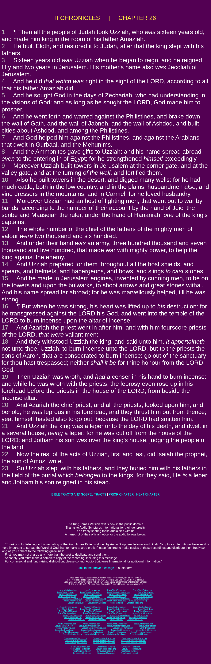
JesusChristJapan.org (143, 594)
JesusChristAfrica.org (68, 594)
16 (5, 306)
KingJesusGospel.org (138, 601)
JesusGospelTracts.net (131, 649)
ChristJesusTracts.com (80, 647)
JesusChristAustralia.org (119, 599)
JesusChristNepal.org (67, 597)
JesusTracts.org (116, 603)
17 (5, 327)
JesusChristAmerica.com (89, 626)
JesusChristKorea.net (118, 611)
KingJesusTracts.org (106, 651)
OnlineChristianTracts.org (104, 640)
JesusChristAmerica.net (90, 609)
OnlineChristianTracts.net (104, 643)
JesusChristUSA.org (65, 592)
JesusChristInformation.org (118, 592)
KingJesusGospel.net (138, 617)
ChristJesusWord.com (116, 634)
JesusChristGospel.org (115, 601)
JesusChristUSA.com (64, 626)
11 (5, 200)
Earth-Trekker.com (147, 628)
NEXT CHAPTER (148, 494)
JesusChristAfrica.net (68, 611)
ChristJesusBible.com (139, 634)
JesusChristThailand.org (95, 599)
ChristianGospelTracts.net (76, 643)
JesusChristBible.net (93, 617)
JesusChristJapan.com (117, 632)
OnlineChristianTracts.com (104, 638)
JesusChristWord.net (73, 617)
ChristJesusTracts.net (130, 647)
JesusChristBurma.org (116, 597)
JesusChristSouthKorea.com (94, 628)
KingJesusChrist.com (82, 653)
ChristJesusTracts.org (106, 647)
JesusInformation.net (97, 620)
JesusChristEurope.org (116, 590)
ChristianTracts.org (135, 603)
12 (5, 229)
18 (5, 341)
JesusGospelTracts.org (106, 649)
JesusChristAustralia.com (141, 632)
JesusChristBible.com (94, 634)
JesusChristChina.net (93, 611)
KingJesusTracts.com (82, 651)
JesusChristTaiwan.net (72, 615)
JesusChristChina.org (93, 594)
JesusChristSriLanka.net (142, 613)
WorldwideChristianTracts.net (133, 643)
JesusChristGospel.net (115, 617)
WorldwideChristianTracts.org (133, 640)
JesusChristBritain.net (142, 607)
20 (5, 404)
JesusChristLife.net (146, 609)
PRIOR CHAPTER (121, 494)
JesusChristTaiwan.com (69, 632)
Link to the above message (96, 567)
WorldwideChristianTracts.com (134, 638)
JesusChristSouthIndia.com (92, 630)
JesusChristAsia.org (92, 590)
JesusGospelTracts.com (80, 649)
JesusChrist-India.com (120, 630)
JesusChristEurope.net (116, 607)
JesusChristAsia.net (92, 607)
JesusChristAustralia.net (119, 615)
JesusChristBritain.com (143, 624)
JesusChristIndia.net (91, 613)
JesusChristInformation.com (118, 626)
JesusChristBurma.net (116, 613)
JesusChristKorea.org (118, 594)
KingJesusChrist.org (106, 653)
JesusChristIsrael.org (68, 590)
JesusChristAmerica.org (90, 592)
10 (5, 179)
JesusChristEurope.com (117, 624)
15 (5, 278)
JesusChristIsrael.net (68, 607)
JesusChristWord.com (72, 634)
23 (5, 468)
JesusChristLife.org (76, 603)
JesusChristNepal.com (64, 630)
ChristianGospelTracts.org (76, 640)
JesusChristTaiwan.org (72, 599)
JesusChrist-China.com (146, 630)
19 (5, 376)
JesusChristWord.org (72, 601)
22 (5, 454)
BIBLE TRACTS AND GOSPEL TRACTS (78, 494)
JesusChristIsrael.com (67, 624)
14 (5, 264)
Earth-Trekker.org (141, 599)
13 (5, 243)
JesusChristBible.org (94, 601)
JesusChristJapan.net (143, 611)
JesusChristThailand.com (93, 632)
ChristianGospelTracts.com (75, 638)
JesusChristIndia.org (91, 597)
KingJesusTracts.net (129, 651)
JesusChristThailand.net (95, 615)
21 (5, 426)
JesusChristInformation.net (118, 609)
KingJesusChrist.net (129, 653)
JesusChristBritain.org (142, 590)
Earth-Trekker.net (141, 615)
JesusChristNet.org (146, 592)
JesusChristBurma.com (65, 628)
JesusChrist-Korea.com (123, 628)
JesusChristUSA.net (65, 609)
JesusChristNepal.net (67, 613)
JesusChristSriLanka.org (143, 597)
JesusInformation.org (97, 603)
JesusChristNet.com (147, 626)
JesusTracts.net (116, 620)
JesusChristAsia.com (91, 624)
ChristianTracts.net (135, 620)
